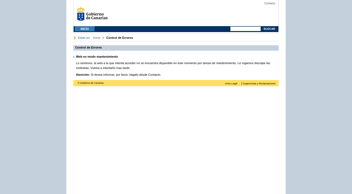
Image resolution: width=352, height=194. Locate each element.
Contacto (269, 3)
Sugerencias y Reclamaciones (259, 83)
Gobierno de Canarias (94, 15)
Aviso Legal (231, 83)
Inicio (85, 28)
